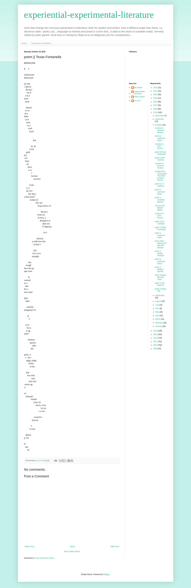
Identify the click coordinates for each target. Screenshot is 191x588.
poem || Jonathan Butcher (160, 199)
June (157, 308)
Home (24, 43)
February (159, 323)
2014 (155, 331)
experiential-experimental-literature (89, 15)
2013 (155, 334)
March (158, 319)
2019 (155, 98)
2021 (155, 91)
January (158, 326)
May (157, 312)
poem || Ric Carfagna (160, 222)
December (159, 116)
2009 (155, 349)
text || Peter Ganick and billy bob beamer (160, 244)
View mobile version (72, 551)
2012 (155, 338)
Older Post (114, 547)
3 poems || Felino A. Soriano (159, 165)
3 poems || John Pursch (159, 146)
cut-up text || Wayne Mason (160, 208)
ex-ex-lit (137, 101)
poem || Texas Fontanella (160, 153)
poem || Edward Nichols (159, 269)
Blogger (106, 574)
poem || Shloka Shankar (159, 253)
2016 (155, 109)
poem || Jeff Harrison (159, 159)
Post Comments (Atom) (44, 558)
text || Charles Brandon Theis (160, 277)
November (159, 119)
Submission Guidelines (41, 43)
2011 (155, 342)
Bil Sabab (138, 87)
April (157, 316)
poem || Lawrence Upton (160, 138)
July (157, 305)
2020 (155, 94)
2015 (155, 112)
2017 (155, 105)
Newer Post (29, 547)
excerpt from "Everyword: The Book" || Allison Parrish (161, 175)
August (158, 301)
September (159, 295)
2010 (155, 345)
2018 (155, 102)
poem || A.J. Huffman (160, 185)
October (158, 125)
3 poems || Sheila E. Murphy (160, 130)
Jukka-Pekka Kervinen (139, 92)
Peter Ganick (139, 97)
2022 (155, 87)
